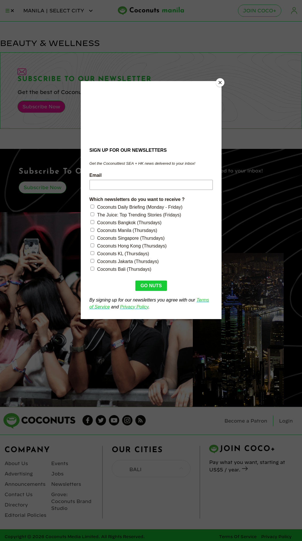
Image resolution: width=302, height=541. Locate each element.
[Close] (220, 82)
